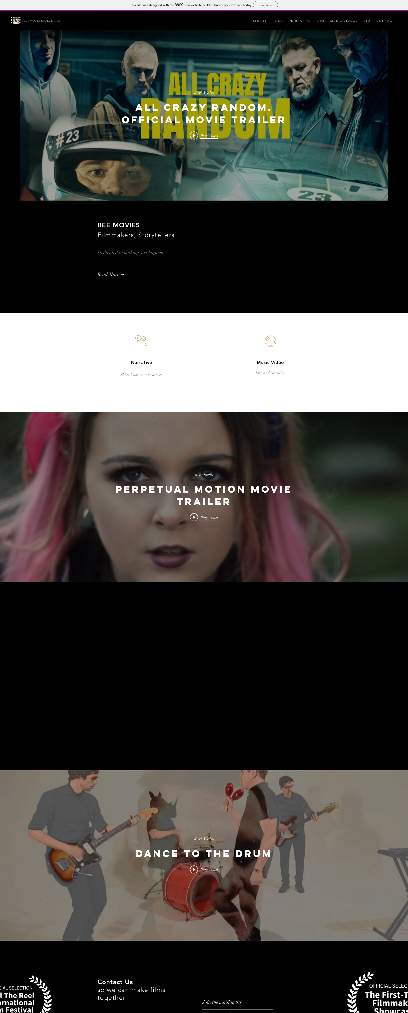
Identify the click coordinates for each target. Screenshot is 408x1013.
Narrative (141, 362)
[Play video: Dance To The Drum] (204, 869)
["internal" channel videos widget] (204, 115)
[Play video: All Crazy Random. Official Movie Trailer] (204, 135)
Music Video (270, 362)
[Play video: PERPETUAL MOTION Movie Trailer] (204, 517)
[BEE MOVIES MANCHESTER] (48, 21)
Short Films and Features (142, 375)
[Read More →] (121, 274)
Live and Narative (270, 373)
